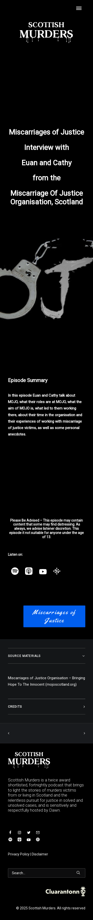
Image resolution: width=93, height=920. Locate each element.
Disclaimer (40, 854)
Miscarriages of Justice (55, 616)
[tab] (46, 655)
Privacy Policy (19, 854)
